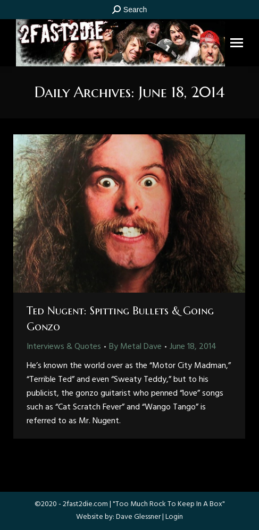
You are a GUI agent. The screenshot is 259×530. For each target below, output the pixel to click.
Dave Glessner (138, 517)
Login (174, 517)
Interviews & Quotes (64, 347)
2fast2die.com (85, 504)
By (135, 346)
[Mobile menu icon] (236, 43)
